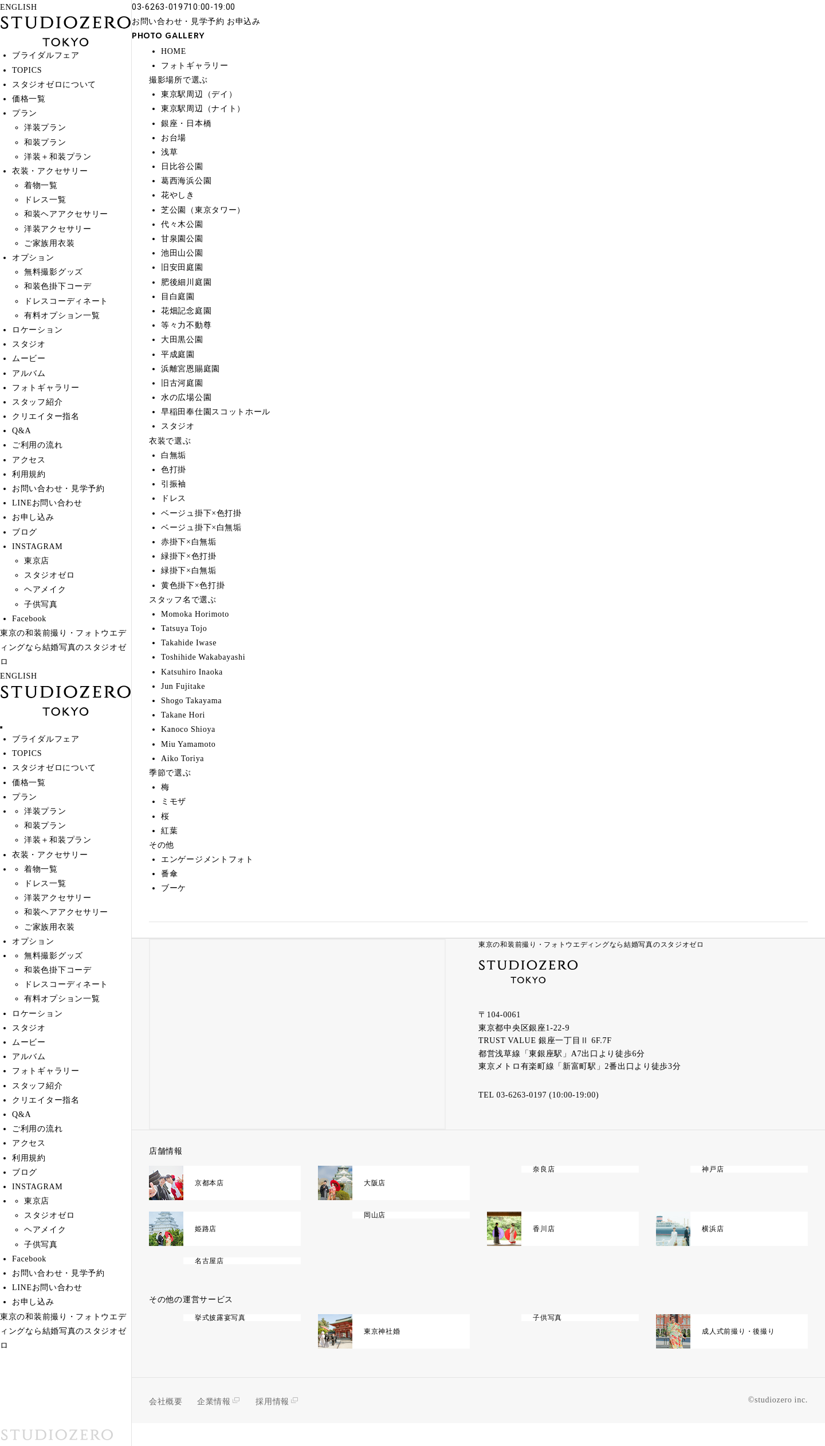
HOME (173, 51)
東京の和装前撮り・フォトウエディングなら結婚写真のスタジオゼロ (591, 945)
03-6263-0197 (521, 1095)
